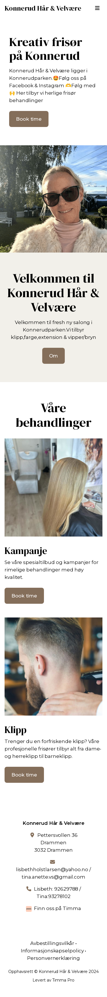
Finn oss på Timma (57, 908)
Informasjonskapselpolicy (52, 951)
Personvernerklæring (53, 958)
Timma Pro (63, 980)
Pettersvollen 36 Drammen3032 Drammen (56, 842)
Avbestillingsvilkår (52, 943)
